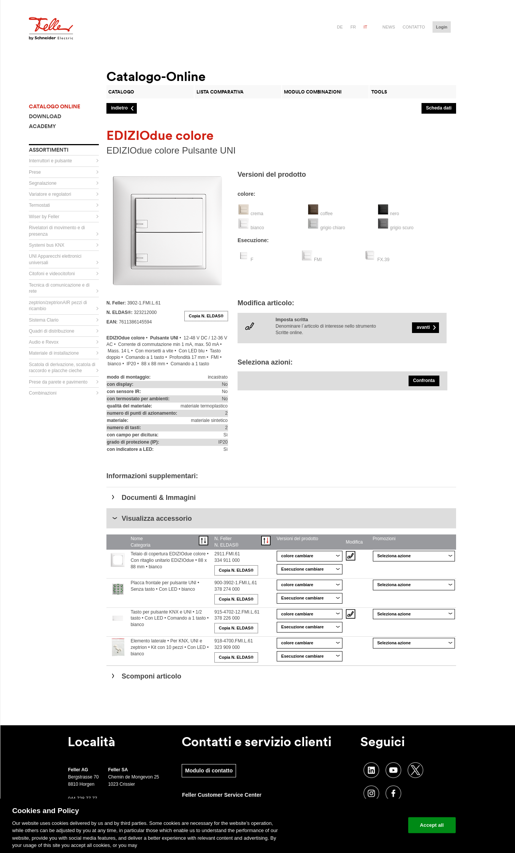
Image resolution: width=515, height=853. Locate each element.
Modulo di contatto (209, 770)
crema (256, 213)
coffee (326, 213)
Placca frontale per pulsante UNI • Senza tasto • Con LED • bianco (165, 586)
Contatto (413, 27)
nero (394, 213)
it (366, 27)
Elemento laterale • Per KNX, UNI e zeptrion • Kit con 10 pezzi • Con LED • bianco (170, 647)
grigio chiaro (332, 227)
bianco (257, 227)
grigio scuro (402, 227)
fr (353, 27)
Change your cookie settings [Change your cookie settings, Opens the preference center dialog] (367, 825)
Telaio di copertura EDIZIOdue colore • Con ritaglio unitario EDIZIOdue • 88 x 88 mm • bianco (170, 560)
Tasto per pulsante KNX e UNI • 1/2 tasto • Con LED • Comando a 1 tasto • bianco (170, 618)
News (388, 27)
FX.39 (383, 259)
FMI (318, 259)
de (340, 27)
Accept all (432, 825)
